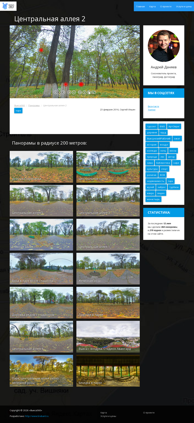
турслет (151, 126)
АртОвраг (174, 126)
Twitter (152, 109)
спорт (164, 168)
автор (171, 156)
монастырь (153, 199)
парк (18, 110)
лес (162, 156)
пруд (163, 132)
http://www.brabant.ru (36, 416)
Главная (140, 6)
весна (173, 150)
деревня (152, 132)
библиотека (163, 162)
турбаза (174, 187)
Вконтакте (153, 106)
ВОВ (162, 174)
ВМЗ (162, 126)
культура (152, 168)
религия (151, 174)
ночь (163, 150)
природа (152, 156)
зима (150, 162)
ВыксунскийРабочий (159, 138)
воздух (164, 144)
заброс (162, 187)
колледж (152, 150)
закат (177, 138)
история (152, 144)
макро (150, 193)
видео (161, 193)
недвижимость (155, 181)
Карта (152, 6)
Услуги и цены (184, 6)
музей (150, 187)
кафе (176, 162)
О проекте (166, 6)
